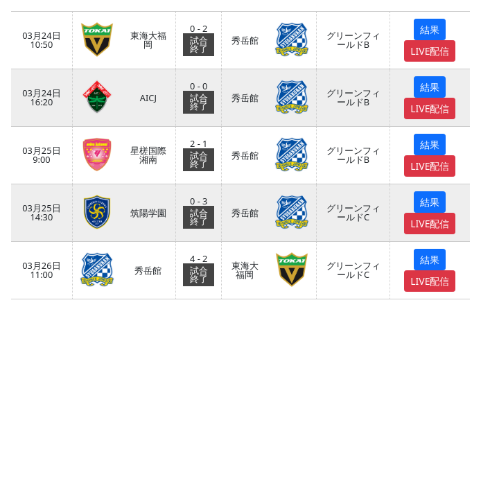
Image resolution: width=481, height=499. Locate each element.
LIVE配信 (429, 51)
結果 (429, 29)
